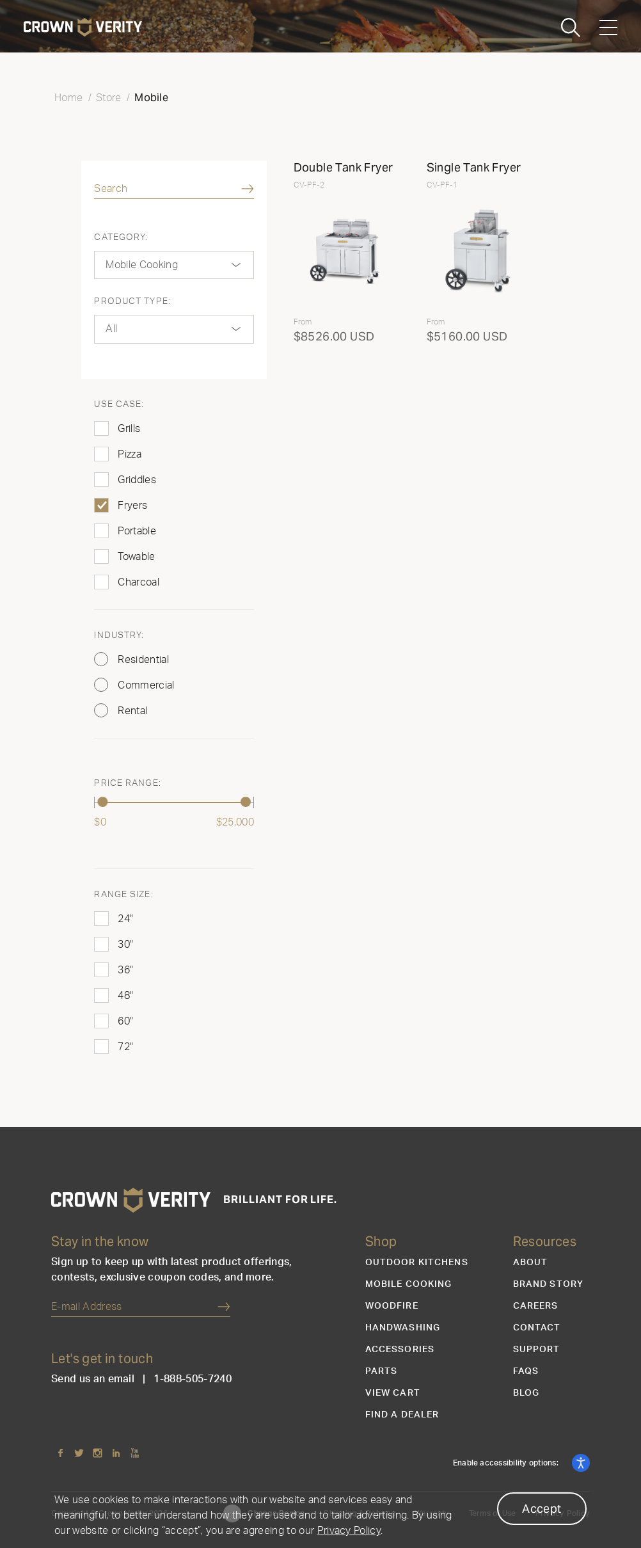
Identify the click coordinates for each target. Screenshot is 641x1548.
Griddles (137, 480)
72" (125, 1047)
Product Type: (132, 301)
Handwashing (402, 1327)
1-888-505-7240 (192, 1379)
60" (125, 1021)
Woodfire (391, 1306)
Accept (541, 1508)
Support (536, 1349)
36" (125, 970)
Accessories (399, 1349)
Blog (526, 1393)
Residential (143, 660)
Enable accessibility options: (506, 1463)
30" (125, 944)
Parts (381, 1371)
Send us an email (92, 1379)
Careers (535, 1306)
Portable (137, 531)
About (530, 1262)
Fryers (132, 505)
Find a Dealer (402, 1414)
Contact (537, 1327)
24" (125, 919)
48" (125, 996)
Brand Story (548, 1284)
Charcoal (138, 582)
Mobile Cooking (408, 1284)
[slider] (102, 802)
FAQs (526, 1371)
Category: (121, 237)
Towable (136, 557)
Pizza (129, 454)
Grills (129, 429)
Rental (132, 711)
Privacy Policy (349, 1531)
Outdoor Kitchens (416, 1262)
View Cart (392, 1393)
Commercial (146, 685)
